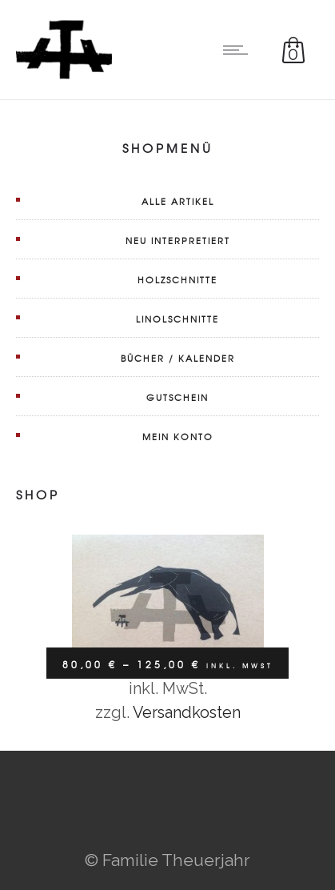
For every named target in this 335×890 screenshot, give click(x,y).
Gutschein (177, 397)
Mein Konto (177, 436)
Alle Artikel (178, 200)
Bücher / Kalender (178, 357)
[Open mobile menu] (239, 50)
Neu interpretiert (178, 240)
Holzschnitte (177, 279)
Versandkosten (187, 712)
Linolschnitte (177, 318)
